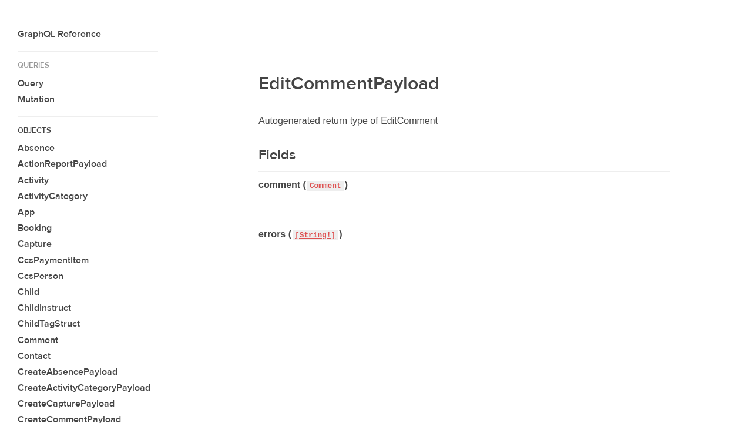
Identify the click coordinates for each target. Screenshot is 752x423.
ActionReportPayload (62, 164)
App (26, 212)
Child (28, 292)
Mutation (36, 99)
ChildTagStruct (49, 324)
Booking (35, 228)
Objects (34, 130)
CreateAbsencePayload (68, 372)
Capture (35, 244)
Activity (33, 180)
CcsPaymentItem (53, 260)
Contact (34, 356)
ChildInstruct (44, 308)
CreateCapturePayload (66, 403)
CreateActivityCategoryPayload (84, 388)
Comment (38, 340)
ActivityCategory (53, 196)
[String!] (315, 235)
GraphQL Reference (59, 34)
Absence (36, 148)
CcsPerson (40, 276)
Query (30, 83)
